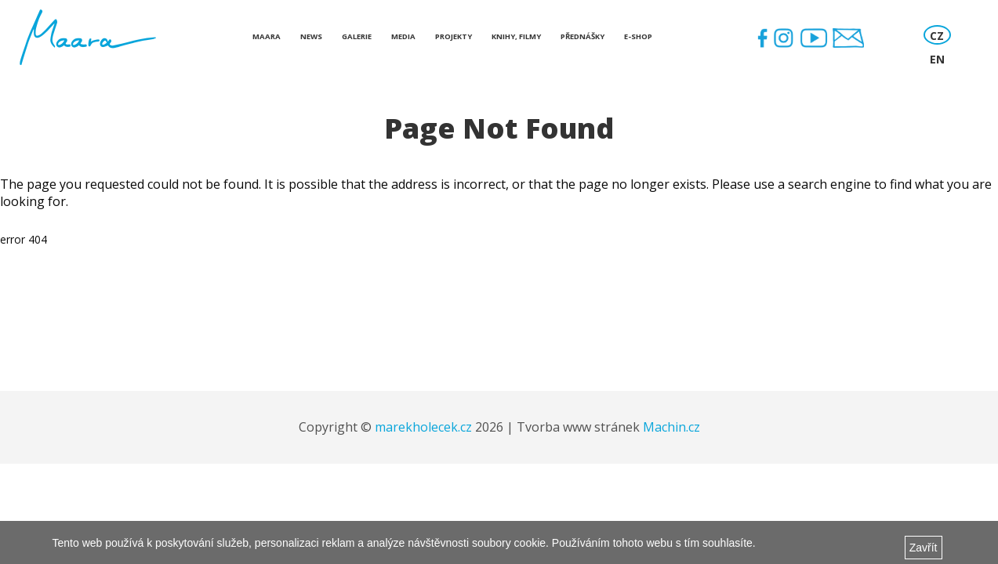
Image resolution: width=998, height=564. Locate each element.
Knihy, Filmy (516, 36)
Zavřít (923, 547)
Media (403, 36)
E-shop (638, 36)
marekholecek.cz (423, 427)
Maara (266, 36)
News (311, 36)
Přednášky (582, 36)
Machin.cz (671, 427)
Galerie (357, 36)
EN (937, 59)
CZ (937, 35)
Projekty (453, 36)
